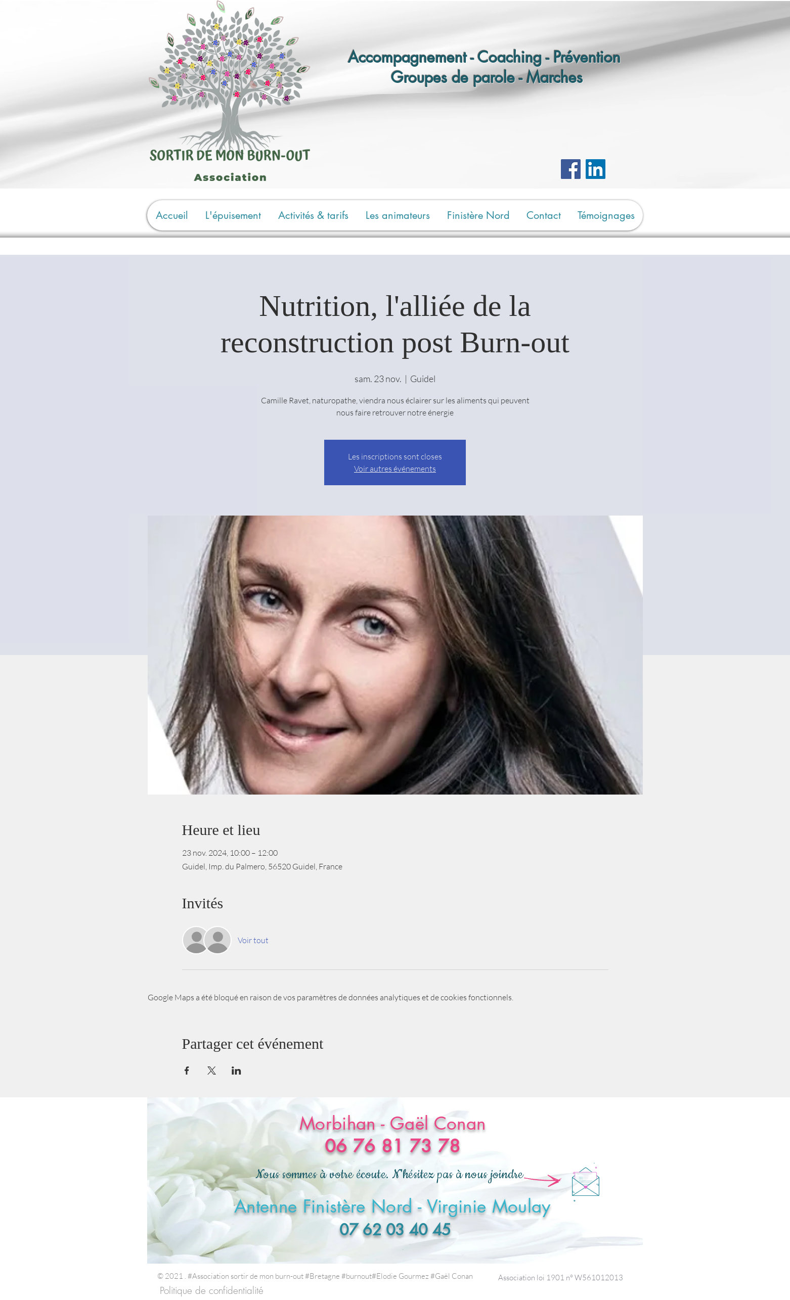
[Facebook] (571, 169)
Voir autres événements (395, 468)
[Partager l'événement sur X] (211, 1070)
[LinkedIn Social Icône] (595, 169)
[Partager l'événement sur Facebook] (187, 1070)
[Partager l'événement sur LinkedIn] (236, 1070)
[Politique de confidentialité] (212, 1290)
